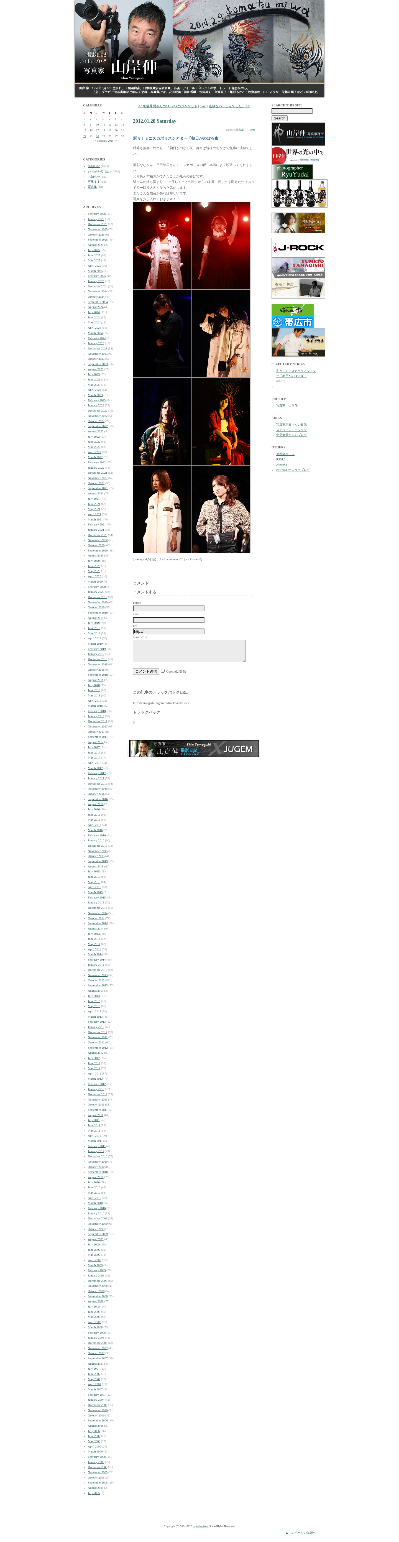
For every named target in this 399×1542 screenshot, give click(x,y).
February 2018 (97, 711)
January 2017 (96, 778)
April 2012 (94, 1073)
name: (137, 603)
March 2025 (95, 270)
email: (137, 614)
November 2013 (98, 975)
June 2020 (94, 566)
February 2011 (97, 1146)
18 (103, 130)
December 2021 (97, 472)
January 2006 (96, 1462)
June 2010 (94, 1187)
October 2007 (96, 1353)
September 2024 (98, 301)
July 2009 (94, 1244)
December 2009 (97, 1218)
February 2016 (97, 835)
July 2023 (94, 374)
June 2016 (94, 814)
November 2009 (98, 1223)
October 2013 (96, 980)
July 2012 (94, 1058)
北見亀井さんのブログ (291, 434)
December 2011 (97, 1094)
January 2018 (96, 716)
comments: (140, 637)
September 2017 (98, 736)
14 (122, 124)
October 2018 (96, 669)
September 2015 (98, 861)
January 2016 (96, 840)
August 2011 (95, 1115)
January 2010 (96, 1213)
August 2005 (96, 1487)
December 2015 (97, 845)
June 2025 (94, 255)
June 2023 (94, 379)
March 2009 (95, 1265)
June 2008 (94, 1311)
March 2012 (95, 1078)
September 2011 (98, 1109)
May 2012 (94, 1068)
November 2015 (98, 850)
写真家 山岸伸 (245, 129)
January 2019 (96, 653)
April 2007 (94, 1384)
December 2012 (97, 1032)
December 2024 (97, 286)
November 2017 (98, 726)
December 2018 (97, 659)
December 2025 (97, 224)
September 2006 (98, 1420)
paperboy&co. (201, 1526)
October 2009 (96, 1228)
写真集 (92, 186)
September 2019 (98, 612)
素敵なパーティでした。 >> (229, 106)
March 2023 (95, 395)
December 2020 (97, 535)
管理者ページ (285, 454)
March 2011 (95, 1140)
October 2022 (96, 421)
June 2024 (94, 317)
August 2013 (96, 990)
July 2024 (94, 312)
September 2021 (98, 488)
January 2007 (96, 1399)
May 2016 (94, 819)
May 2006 (94, 1441)
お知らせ (94, 176)
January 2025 (96, 281)
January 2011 (96, 1151)
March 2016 (95, 830)
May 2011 (94, 1130)
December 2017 (97, 721)
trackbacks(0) (193, 559)
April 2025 (94, 265)
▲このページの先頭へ (300, 1532)
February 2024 (97, 338)
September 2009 (98, 1233)
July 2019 (94, 622)
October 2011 (96, 1104)
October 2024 (96, 296)
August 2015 (96, 866)
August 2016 (96, 804)
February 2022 (97, 462)
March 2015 (95, 892)
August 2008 (96, 1301)
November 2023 (98, 353)
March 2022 (95, 457)
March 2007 (95, 1389)
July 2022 (94, 436)
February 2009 (97, 1270)
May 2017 (94, 757)
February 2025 (97, 275)
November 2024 (98, 291)
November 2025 (98, 229)
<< (94, 140)
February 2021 (97, 524)
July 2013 (94, 995)
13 (116, 124)
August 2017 (96, 742)
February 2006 (97, 1456)
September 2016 (98, 799)
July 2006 (94, 1431)
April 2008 (94, 1322)
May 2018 (94, 695)
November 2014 (98, 913)
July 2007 (94, 1368)
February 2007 (97, 1394)
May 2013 (94, 1006)
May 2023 (94, 384)
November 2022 (98, 415)
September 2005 (98, 1482)
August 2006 (96, 1425)
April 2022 (94, 452)
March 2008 (95, 1327)
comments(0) (175, 559)
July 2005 (94, 1493)
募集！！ (94, 181)
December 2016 (97, 783)
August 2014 (96, 928)
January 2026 (96, 219)
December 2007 (97, 1342)
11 (103, 124)
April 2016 (94, 824)
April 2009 (94, 1260)
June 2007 (94, 1373)
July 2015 (94, 871)
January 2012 (96, 1089)
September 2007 (98, 1358)
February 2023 (97, 400)
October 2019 (96, 607)
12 (110, 124)
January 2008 (96, 1337)
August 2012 (96, 1052)
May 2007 (94, 1379)
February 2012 (97, 1084)
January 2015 (96, 902)
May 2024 (94, 322)
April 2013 (94, 1011)
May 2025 (94, 260)
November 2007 (98, 1348)
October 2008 (96, 1291)
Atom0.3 (281, 464)
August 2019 (96, 617)
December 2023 (97, 348)
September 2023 (98, 364)
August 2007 (96, 1363)
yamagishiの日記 (98, 171)
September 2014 (98, 923)
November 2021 (98, 477)
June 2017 (94, 752)
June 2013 (94, 1001)
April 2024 (94, 327)
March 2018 (95, 705)
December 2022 (97, 410)
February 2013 (97, 1021)
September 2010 (98, 1171)
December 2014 (97, 907)
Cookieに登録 (176, 676)
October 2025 (96, 234)
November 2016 (98, 788)
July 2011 (94, 1120)
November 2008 (98, 1285)
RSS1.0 (280, 459)
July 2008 (94, 1306)
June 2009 (94, 1249)
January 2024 (96, 343)
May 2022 (94, 446)
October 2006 (96, 1415)
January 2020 (96, 591)
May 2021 (94, 508)
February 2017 (97, 773)
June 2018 (94, 690)
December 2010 (97, 1156)
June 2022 (94, 441)
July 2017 (94, 747)
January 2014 (96, 964)
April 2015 (94, 887)
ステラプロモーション (291, 430)
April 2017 (94, 762)
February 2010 (97, 1208)
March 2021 (95, 519)
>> (115, 140)
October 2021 (96, 483)
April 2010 (94, 1197)
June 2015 (94, 876)
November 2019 (98, 602)
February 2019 (97, 648)
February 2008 (97, 1332)
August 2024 (96, 306)
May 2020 (94, 571)
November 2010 (98, 1161)
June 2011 (94, 1125)
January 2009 (96, 1275)
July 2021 (94, 498)
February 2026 (97, 213)
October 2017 (96, 731)
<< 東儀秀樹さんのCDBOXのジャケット (168, 106)
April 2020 (94, 576)
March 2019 (95, 643)
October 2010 (96, 1166)
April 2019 (94, 638)
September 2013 (98, 985)
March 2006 (95, 1451)
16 (91, 130)
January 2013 (96, 1026)
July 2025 (94, 250)
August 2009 (96, 1239)
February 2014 (97, 959)
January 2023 (96, 405)
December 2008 (97, 1280)
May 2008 (94, 1316)
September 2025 (98, 239)
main (203, 106)
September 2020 (98, 550)
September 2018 (98, 674)
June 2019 (94, 628)
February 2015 (97, 897)
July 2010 (94, 1182)
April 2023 (94, 389)
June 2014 (94, 938)
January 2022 (96, 467)
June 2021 (94, 504)
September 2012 (98, 1047)
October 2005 (96, 1477)
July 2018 (94, 685)
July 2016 (94, 809)
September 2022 (98, 426)
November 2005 (98, 1472)
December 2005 (97, 1467)
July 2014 (94, 933)
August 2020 (96, 555)
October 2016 (96, 793)
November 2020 (98, 540)
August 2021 (96, 493)
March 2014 (95, 954)
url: (135, 626)
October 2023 (96, 358)
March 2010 (95, 1202)
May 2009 (94, 1254)
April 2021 (94, 514)
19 (110, 130)
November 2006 (98, 1410)
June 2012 (94, 1063)
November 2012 (98, 1037)
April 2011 (94, 1135)
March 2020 (95, 581)
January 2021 (96, 529)
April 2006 (94, 1446)
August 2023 (96, 369)
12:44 (161, 559)
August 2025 (96, 244)
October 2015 (96, 855)
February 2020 (97, 586)
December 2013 (97, 969)
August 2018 (96, 679)
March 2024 (95, 333)
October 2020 (96, 545)
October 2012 (96, 1042)
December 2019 (97, 597)
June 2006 (94, 1436)
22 (84, 136)
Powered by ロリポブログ (293, 469)
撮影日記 (94, 166)
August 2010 (96, 1177)
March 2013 (95, 1016)
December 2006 (97, 1404)
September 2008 (98, 1296)
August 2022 (96, 431)
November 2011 (98, 1099)
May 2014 (94, 944)
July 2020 (94, 560)
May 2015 (94, 882)
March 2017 (95, 768)
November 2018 (98, 664)
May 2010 (94, 1192)
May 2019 (94, 633)
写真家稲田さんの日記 (291, 424)
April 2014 (94, 949)
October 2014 (96, 918)
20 (116, 130)
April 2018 (94, 700)
